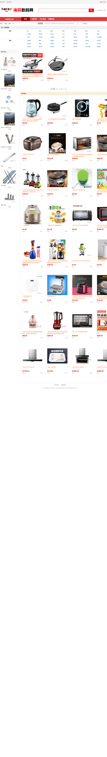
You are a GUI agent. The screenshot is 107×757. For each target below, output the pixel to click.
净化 (40, 31)
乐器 (86, 34)
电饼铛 (75, 40)
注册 (101, 2)
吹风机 (29, 34)
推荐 (69, 23)
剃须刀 (52, 34)
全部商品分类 (9, 19)
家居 (6, 23)
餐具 (40, 40)
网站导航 (9, 2)
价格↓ (60, 23)
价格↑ (64, 23)
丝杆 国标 (3, 185)
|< (57, 89)
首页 (25, 19)
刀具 (63, 40)
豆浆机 (87, 40)
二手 (104, 10)
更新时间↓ (48, 23)
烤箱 (40, 43)
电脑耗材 (51, 19)
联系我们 (63, 385)
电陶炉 (52, 40)
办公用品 (43, 19)
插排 (51, 31)
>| (65, 89)
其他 (63, 37)
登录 (104, 2)
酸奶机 (75, 43)
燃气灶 (75, 46)
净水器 (40, 37)
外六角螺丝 (4, 69)
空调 (86, 37)
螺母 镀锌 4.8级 (5, 108)
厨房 (9, 23)
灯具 (75, 34)
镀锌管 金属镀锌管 (6, 127)
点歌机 (52, 37)
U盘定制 (34, 19)
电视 (75, 31)
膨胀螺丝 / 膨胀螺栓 (6, 147)
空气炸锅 (87, 46)
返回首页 (2, 2)
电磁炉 (29, 43)
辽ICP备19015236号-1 (71, 388)
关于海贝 (56, 385)
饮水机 (29, 46)
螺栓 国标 (3, 205)
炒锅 (63, 46)
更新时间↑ (55, 23)
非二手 (100, 10)
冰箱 (28, 37)
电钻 (86, 31)
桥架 (2, 166)
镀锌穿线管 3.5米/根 (6, 89)
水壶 (86, 43)
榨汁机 (40, 46)
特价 (72, 23)
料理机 (52, 46)
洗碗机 (29, 40)
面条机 (52, 43)
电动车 (40, 34)
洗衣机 (75, 37)
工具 (63, 34)
